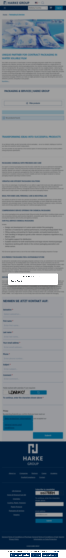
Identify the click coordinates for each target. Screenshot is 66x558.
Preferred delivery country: (33, 276)
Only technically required (20, 555)
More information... (54, 551)
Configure (36, 555)
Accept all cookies (49, 555)
